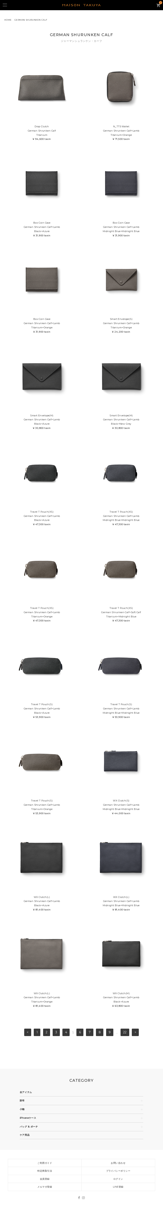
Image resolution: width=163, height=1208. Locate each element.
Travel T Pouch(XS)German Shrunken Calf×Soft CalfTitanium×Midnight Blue (121, 615)
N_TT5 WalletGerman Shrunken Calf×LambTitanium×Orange (121, 133)
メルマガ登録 (44, 1186)
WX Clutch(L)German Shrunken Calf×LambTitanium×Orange (42, 1000)
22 (124, 1032)
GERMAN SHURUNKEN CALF (30, 19)
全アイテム (26, 1092)
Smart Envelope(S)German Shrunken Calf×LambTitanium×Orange (121, 326)
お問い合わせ (118, 1162)
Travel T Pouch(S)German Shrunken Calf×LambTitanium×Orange (42, 807)
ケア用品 (25, 1135)
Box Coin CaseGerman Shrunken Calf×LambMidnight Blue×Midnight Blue (121, 229)
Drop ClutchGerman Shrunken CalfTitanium (42, 133)
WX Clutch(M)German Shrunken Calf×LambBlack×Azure (121, 1000)
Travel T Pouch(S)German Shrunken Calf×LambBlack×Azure (42, 711)
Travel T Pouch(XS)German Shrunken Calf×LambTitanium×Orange (42, 615)
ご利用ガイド (44, 1162)
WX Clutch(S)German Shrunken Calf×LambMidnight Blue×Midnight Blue (121, 807)
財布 (22, 1100)
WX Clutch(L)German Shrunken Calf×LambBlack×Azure (42, 904)
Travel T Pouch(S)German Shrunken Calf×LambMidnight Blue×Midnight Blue (121, 711)
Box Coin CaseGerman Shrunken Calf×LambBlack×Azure (42, 229)
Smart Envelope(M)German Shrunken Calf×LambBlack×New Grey (121, 422)
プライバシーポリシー (118, 1170)
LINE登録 (118, 1186)
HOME (8, 19)
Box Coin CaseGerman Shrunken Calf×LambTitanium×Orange (42, 326)
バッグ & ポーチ (29, 1127)
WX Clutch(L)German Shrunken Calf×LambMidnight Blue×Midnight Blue (121, 904)
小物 (22, 1109)
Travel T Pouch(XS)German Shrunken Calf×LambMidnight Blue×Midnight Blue (121, 518)
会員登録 (45, 1178)
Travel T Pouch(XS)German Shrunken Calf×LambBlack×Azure (42, 518)
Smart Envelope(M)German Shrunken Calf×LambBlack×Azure (42, 422)
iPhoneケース (28, 1118)
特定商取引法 (44, 1170)
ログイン (118, 1178)
